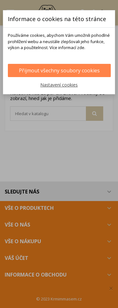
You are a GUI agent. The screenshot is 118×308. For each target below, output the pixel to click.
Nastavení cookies (59, 85)
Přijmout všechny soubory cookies (59, 70)
